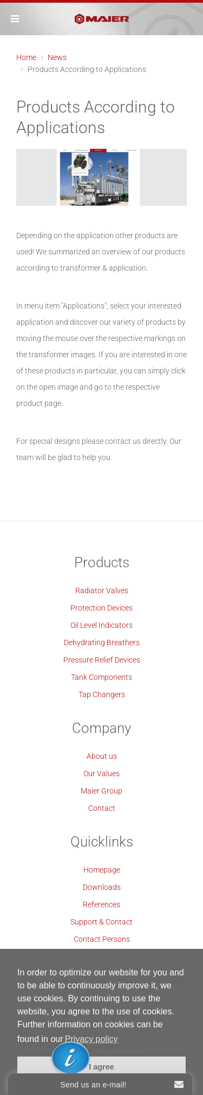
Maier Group (101, 790)
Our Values (101, 773)
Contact (101, 808)
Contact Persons (102, 939)
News (57, 57)
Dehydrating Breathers (102, 642)
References (101, 904)
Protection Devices (101, 608)
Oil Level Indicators (101, 625)
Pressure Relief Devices (101, 659)
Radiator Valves (101, 590)
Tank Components (101, 677)
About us (102, 756)
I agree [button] (101, 1067)
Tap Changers (101, 694)
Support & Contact (101, 921)
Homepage (101, 869)
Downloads (102, 887)
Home (26, 57)
